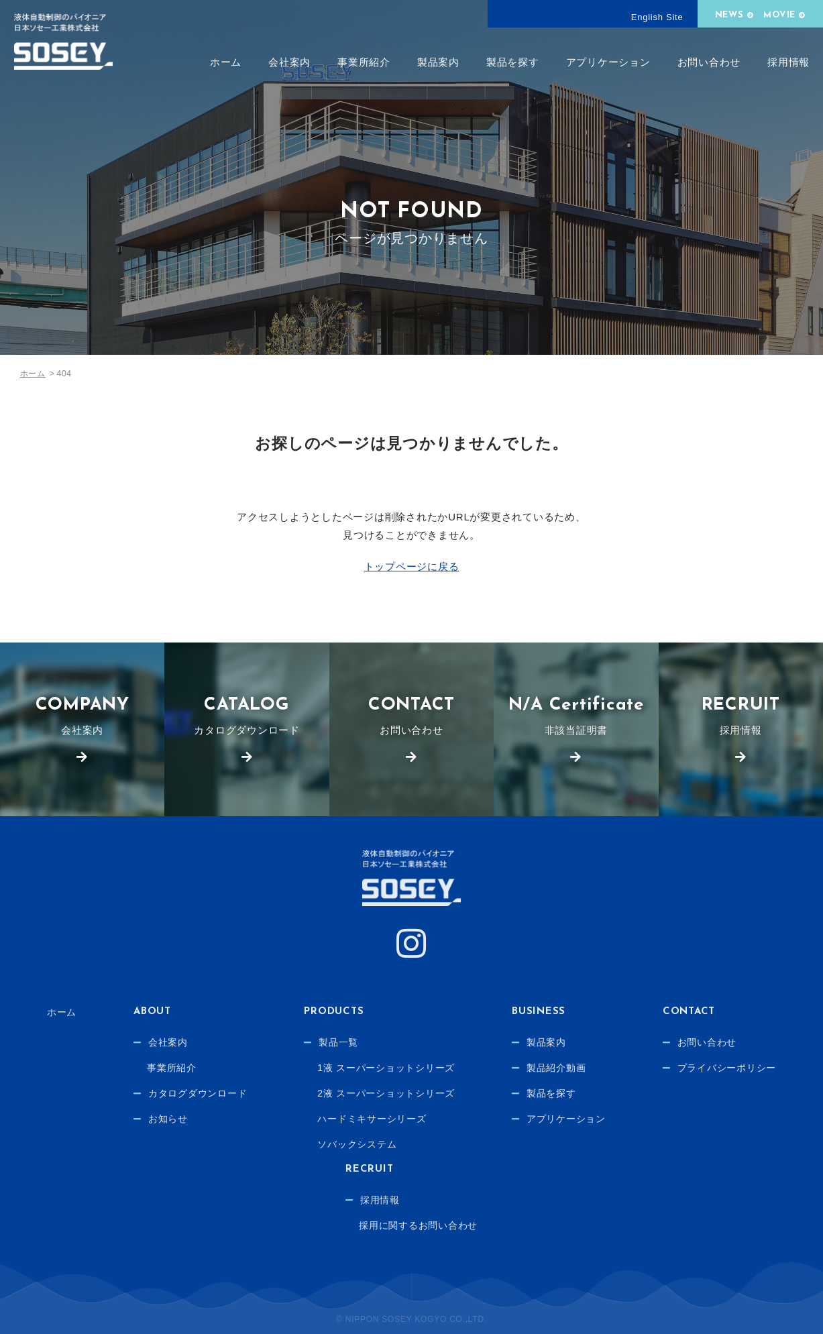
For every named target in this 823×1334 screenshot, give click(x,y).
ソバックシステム (356, 1144)
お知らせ (168, 1118)
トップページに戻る (411, 566)
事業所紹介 (363, 62)
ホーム (225, 62)
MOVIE (779, 15)
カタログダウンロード (246, 716)
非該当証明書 (576, 716)
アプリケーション (608, 62)
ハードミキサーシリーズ (371, 1118)
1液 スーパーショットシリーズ (386, 1067)
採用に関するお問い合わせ (418, 1225)
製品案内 (438, 62)
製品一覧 (338, 1042)
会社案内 (289, 62)
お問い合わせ (709, 62)
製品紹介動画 (556, 1067)
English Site (657, 17)
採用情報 (788, 62)
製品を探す (512, 62)
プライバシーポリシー (727, 1067)
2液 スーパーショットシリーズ (386, 1093)
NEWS (729, 15)
